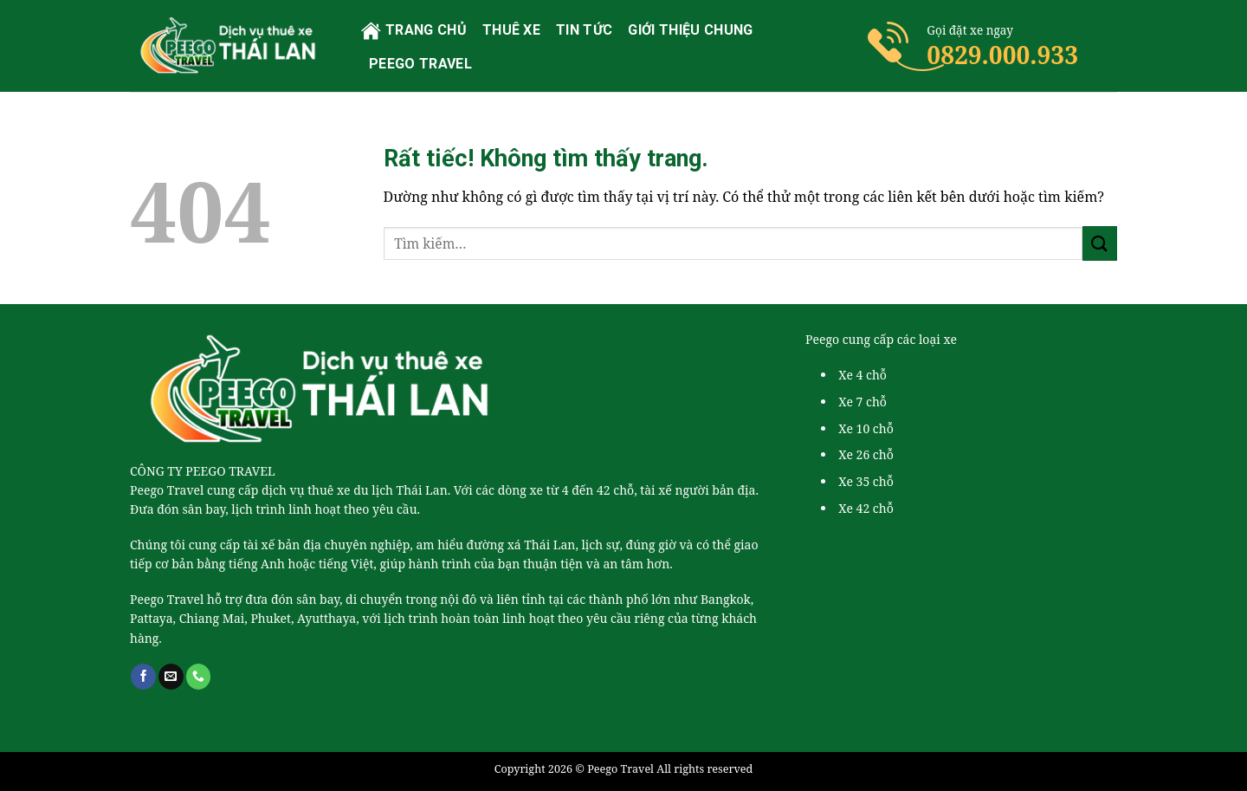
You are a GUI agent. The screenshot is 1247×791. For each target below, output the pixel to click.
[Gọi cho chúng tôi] (198, 677)
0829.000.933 (1002, 54)
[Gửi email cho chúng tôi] (171, 677)
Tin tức (584, 30)
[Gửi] (1099, 243)
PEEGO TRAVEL (420, 63)
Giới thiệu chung (690, 30)
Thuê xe (511, 30)
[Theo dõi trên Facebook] (143, 677)
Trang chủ (414, 31)
